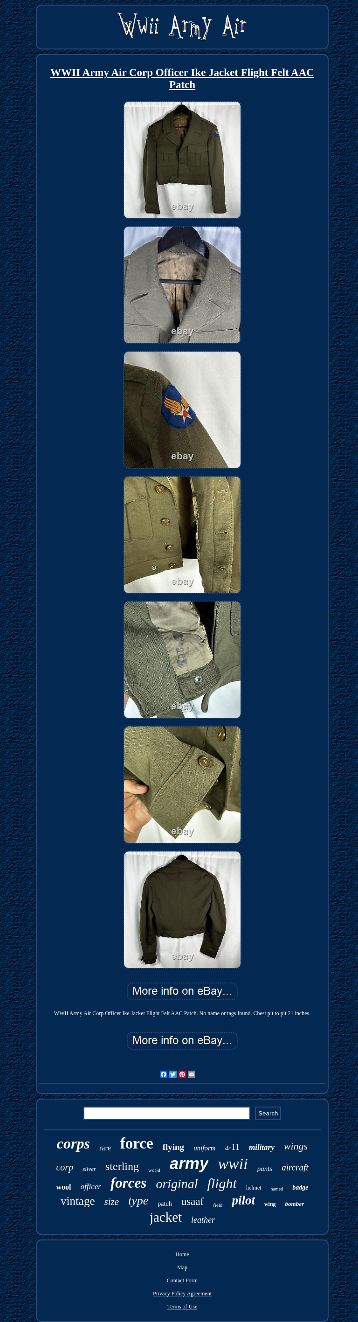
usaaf (192, 1201)
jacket (166, 1217)
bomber (294, 1203)
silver (89, 1168)
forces (128, 1183)
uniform (204, 1148)
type (138, 1200)
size (111, 1201)
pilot (243, 1200)
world (154, 1170)
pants (265, 1168)
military (262, 1147)
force (136, 1143)
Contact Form (182, 1280)
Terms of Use (182, 1306)
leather (203, 1220)
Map (182, 1267)
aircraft (295, 1167)
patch (165, 1203)
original (177, 1184)
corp (64, 1167)
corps (73, 1143)
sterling (122, 1166)
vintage (78, 1201)
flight (222, 1183)
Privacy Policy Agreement (182, 1293)
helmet (254, 1187)
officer (91, 1186)
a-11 (232, 1147)
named (277, 1188)
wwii (233, 1163)
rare (105, 1148)
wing (270, 1204)
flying (173, 1147)
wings (296, 1146)
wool (63, 1187)
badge (300, 1187)
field (217, 1205)
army (189, 1163)
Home (182, 1254)
